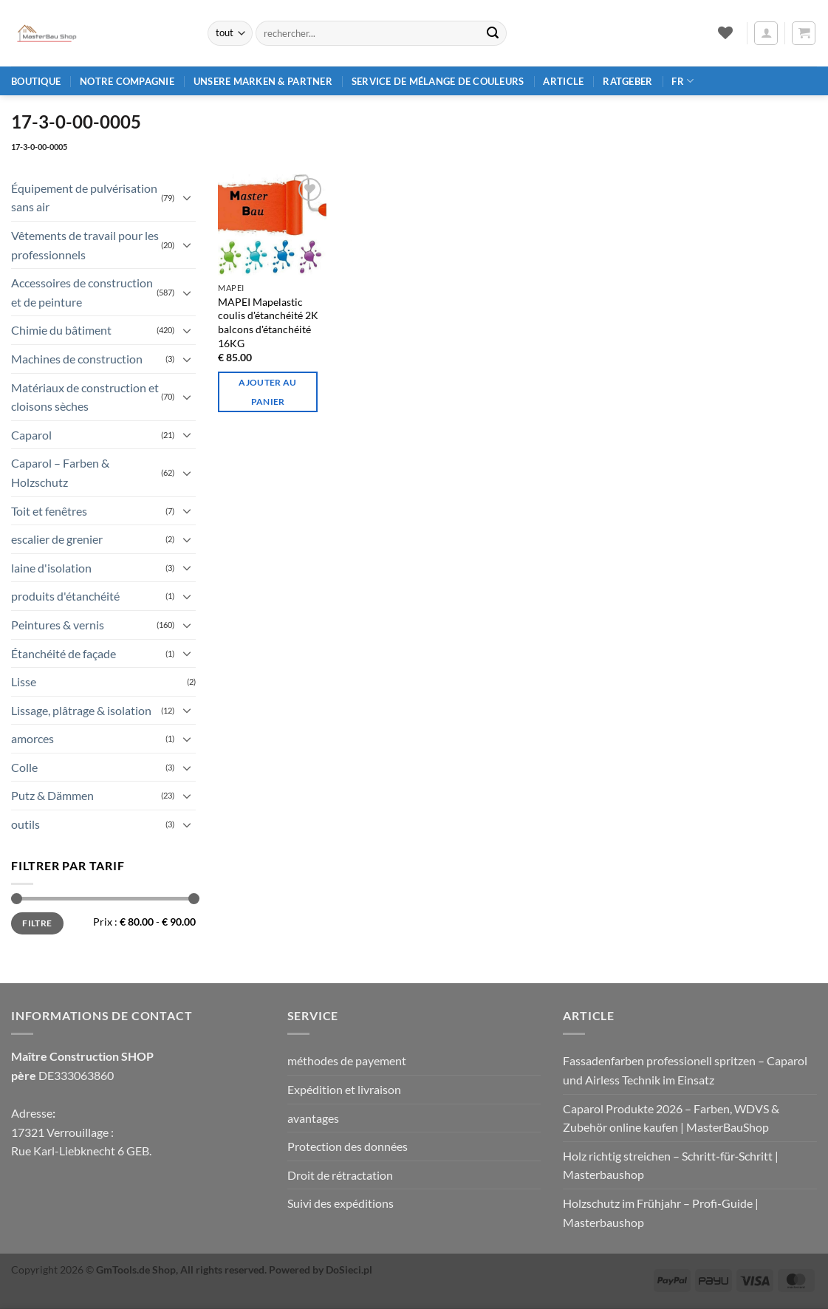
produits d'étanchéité (65, 596)
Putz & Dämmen (52, 795)
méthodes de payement (346, 1060)
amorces (32, 738)
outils (25, 824)
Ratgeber (627, 81)
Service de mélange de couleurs (438, 81)
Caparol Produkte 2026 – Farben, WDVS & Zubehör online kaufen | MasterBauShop (671, 1118)
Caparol (31, 435)
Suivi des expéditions (340, 1203)
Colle (24, 767)
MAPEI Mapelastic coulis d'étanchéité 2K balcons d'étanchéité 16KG (268, 322)
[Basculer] (187, 197)
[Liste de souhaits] (725, 32)
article (563, 81)
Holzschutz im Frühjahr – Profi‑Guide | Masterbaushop (660, 1212)
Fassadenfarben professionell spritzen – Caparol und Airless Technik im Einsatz (685, 1070)
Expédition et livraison (344, 1089)
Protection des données (347, 1146)
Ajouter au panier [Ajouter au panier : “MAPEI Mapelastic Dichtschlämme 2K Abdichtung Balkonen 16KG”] (267, 391)
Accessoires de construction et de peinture (82, 292)
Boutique (36, 81)
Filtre (37, 923)
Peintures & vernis (57, 625)
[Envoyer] (492, 33)
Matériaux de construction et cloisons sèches (85, 397)
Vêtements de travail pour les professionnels (85, 245)
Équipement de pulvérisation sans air (84, 197)
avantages (313, 1118)
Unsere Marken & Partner (263, 81)
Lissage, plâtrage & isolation (81, 710)
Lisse (23, 681)
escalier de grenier (57, 539)
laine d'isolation (51, 568)
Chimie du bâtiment (61, 330)
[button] (766, 33)
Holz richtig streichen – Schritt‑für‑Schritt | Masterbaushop (671, 1165)
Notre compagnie (127, 81)
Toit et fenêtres (49, 511)
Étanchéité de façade (63, 653)
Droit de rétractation (340, 1175)
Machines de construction (77, 359)
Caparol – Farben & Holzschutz (60, 472)
